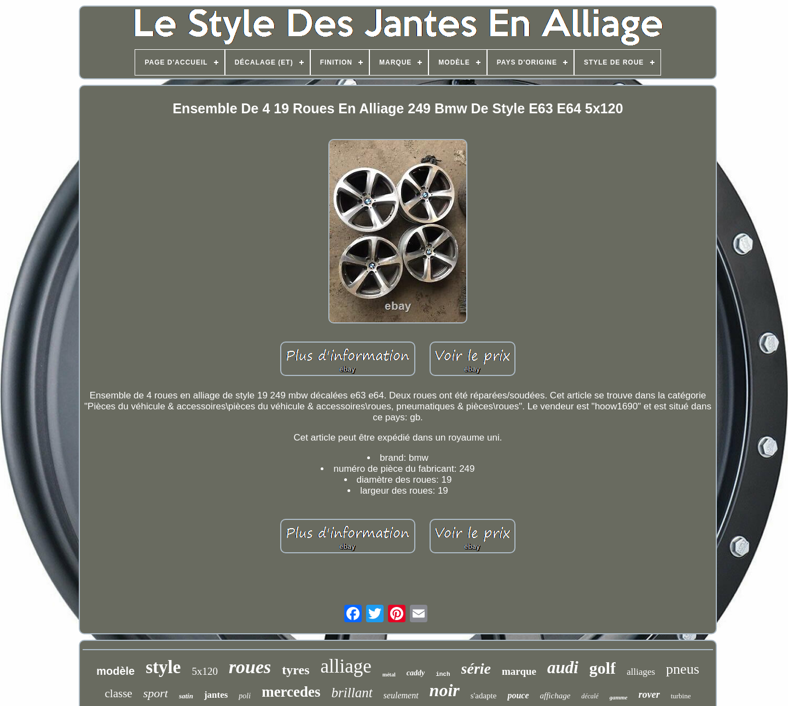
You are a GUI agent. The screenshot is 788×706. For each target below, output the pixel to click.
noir (445, 690)
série (476, 668)
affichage (555, 695)
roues (250, 667)
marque (519, 671)
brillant (352, 692)
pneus (682, 669)
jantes (216, 695)
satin (186, 696)
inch (443, 674)
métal (389, 675)
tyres (295, 670)
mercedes (291, 692)
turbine (681, 696)
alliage (346, 666)
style (163, 667)
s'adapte (484, 695)
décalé (589, 696)
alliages (641, 672)
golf (602, 668)
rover (649, 694)
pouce (518, 695)
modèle (115, 671)
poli (245, 696)
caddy (416, 673)
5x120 (205, 671)
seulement (401, 695)
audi (562, 667)
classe (118, 693)
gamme (619, 697)
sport (155, 693)
